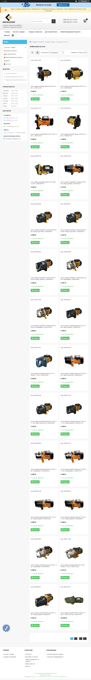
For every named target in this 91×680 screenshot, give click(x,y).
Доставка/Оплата (51, 32)
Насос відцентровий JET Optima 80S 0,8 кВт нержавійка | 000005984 (73, 278)
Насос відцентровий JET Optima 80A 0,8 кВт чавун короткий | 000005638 (43, 230)
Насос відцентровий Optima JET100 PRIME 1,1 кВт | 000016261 (42, 374)
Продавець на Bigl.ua (45, 675)
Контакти (28, 654)
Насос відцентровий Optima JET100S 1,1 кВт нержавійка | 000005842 (44, 470)
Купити (36, 99)
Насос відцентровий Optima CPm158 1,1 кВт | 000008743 (74, 135)
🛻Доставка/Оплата (10, 54)
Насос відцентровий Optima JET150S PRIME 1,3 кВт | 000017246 (72, 565)
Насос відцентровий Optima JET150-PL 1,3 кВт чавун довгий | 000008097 (73, 517)
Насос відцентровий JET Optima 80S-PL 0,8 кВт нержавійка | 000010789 (43, 326)
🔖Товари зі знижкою (10, 51)
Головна (7, 32)
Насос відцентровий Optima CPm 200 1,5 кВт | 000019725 (44, 135)
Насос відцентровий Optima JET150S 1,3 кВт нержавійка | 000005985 (44, 565)
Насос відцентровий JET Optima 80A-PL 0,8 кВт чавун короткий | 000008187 (73, 230)
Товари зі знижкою (35, 32)
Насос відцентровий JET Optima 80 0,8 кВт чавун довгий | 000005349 (73, 182)
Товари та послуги (38, 42)
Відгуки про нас (30, 664)
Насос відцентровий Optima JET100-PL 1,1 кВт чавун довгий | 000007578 (73, 422)
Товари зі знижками (10, 657)
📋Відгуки (7, 61)
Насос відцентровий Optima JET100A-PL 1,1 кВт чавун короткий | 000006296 (44, 422)
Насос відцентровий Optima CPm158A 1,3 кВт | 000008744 (43, 182)
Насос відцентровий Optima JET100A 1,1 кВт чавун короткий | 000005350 (74, 374)
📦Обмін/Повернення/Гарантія (13, 57)
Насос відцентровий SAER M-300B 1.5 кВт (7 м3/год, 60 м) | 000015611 (73, 613)
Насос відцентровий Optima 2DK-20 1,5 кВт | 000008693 (73, 87)
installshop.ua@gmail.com (13, 139)
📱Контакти (7, 64)
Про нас (27, 666)
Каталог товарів (18, 32)
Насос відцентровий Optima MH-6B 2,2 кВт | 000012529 (43, 87)
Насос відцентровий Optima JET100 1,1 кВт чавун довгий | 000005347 (73, 326)
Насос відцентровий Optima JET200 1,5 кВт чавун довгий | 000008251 (43, 613)
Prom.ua (54, 673)
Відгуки (7, 35)
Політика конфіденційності (55, 657)
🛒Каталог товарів (9, 47)
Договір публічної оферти (55, 654)
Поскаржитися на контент (44, 676)
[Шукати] (54, 21)
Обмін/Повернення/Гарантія (70, 32)
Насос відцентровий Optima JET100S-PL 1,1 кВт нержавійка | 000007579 (74, 470)
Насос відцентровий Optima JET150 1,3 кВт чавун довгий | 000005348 (43, 517)
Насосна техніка (50, 42)
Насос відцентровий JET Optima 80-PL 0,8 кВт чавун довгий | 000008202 (43, 278)
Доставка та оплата (31, 657)
